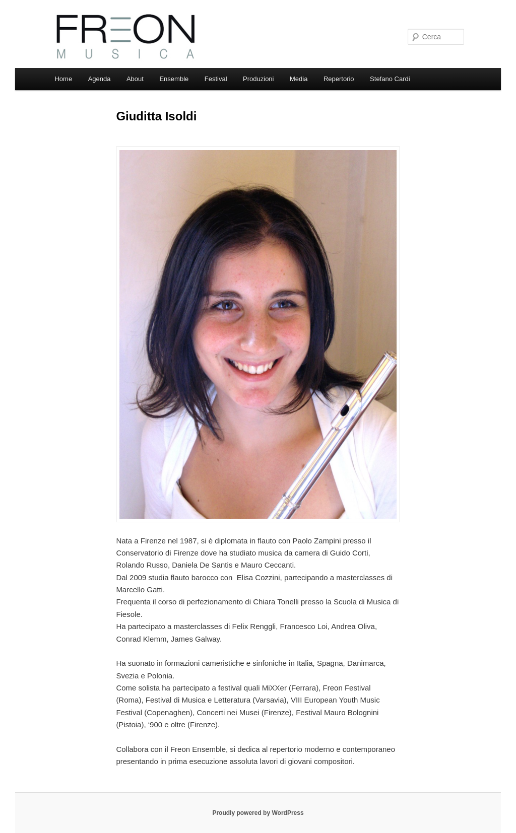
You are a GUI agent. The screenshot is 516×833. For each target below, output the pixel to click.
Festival (216, 79)
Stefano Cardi (390, 79)
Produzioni (258, 79)
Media (298, 79)
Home (63, 79)
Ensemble (173, 79)
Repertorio (339, 79)
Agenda (99, 79)
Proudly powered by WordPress (257, 812)
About (135, 79)
